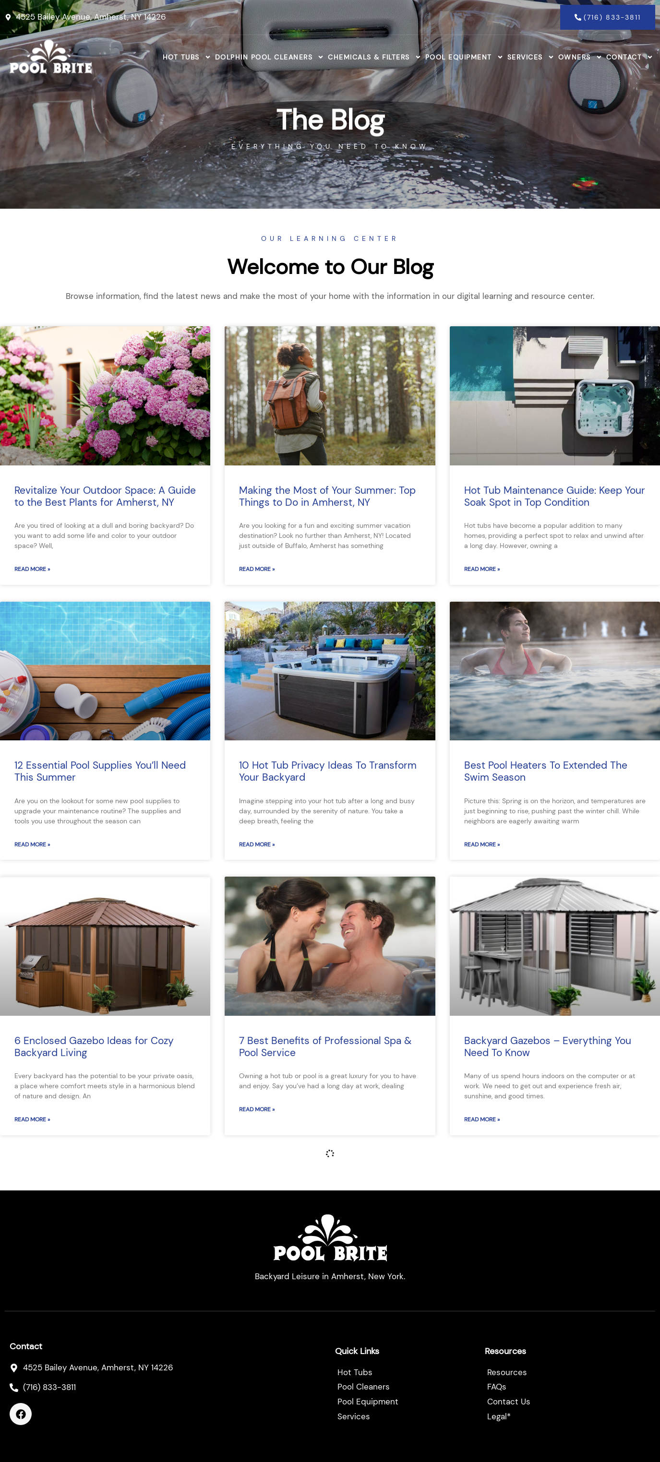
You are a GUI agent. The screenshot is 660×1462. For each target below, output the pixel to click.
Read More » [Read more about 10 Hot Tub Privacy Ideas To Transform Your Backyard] (257, 844)
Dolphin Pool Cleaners (269, 57)
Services (530, 57)
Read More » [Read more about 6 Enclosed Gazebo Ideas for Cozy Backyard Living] (32, 1119)
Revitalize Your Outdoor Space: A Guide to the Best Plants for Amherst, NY (105, 496)
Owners (580, 57)
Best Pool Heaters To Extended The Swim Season (545, 771)
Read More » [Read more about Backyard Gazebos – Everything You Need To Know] (482, 1119)
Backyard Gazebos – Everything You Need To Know (547, 1046)
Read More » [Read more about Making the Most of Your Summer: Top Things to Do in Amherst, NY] (257, 569)
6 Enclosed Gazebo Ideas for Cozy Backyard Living (94, 1046)
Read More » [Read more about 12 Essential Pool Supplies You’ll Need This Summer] (32, 844)
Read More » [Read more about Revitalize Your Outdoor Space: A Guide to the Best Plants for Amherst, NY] (32, 569)
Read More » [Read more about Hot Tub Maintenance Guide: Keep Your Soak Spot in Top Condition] (482, 569)
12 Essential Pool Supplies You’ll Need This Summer (100, 771)
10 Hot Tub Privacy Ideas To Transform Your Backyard (328, 771)
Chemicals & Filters (374, 57)
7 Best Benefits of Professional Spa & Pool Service (325, 1046)
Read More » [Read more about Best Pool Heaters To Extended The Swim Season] (482, 844)
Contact (630, 57)
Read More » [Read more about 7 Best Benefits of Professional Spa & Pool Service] (257, 1109)
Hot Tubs (187, 57)
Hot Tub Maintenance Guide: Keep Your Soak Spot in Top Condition (554, 496)
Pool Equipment (464, 57)
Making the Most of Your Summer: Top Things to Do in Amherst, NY (327, 496)
